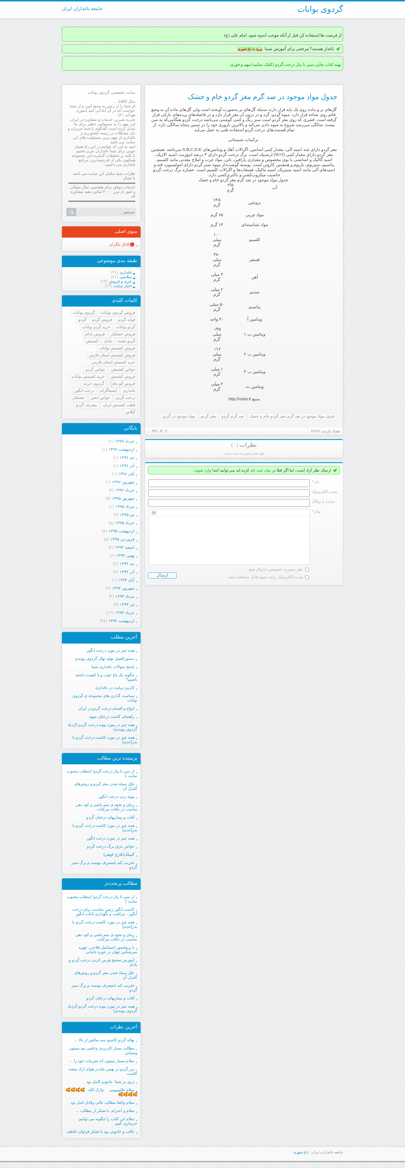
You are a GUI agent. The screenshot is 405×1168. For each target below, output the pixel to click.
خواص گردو (95, 369)
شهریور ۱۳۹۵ (123, 498)
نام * (315, 481)
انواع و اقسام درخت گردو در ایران (106, 708)
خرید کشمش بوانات (88, 376)
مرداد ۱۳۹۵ (124, 506)
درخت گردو (125, 397)
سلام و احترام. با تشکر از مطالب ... (105, 1110)
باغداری (129, 390)
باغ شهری (300, 1152)
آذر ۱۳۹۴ (127, 572)
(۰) (234, 444)
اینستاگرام (108, 390)
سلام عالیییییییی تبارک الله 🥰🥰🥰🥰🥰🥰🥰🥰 (101, 1091)
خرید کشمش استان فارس (113, 362)
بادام (108, 341)
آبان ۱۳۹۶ (126, 474)
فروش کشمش (123, 376)
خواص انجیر (100, 397)
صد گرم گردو (233, 416)
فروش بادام (95, 334)
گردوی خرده (94, 383)
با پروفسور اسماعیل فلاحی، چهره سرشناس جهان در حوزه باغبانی (108, 949)
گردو (82, 319)
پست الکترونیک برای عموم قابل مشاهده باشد (265, 577)
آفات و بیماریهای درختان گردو (110, 817)
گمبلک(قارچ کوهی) (119, 854)
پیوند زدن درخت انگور (116, 796)
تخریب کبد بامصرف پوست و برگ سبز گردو (104, 987)
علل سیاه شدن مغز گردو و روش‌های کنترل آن (105, 974)
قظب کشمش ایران (119, 405)
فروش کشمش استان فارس (112, 355)
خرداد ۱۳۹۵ (124, 523)
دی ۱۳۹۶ (127, 457)
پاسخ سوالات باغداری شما (112, 666)
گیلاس (130, 412)
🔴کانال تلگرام (122, 244)
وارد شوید (203, 470)
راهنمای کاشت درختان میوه (111, 716)
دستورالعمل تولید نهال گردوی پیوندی (104, 658)
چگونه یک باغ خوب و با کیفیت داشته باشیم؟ (106, 677)
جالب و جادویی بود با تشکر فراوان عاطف (100, 1131)
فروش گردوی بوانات (118, 312)
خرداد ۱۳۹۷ (124, 441)
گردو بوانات (125, 327)
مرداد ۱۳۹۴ (124, 596)
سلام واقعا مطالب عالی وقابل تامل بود (102, 1102)
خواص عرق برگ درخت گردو (110, 846)
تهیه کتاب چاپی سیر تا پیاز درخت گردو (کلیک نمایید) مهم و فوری (285, 64)
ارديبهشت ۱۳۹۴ (121, 620)
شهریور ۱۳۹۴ (123, 588)
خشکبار (78, 397)
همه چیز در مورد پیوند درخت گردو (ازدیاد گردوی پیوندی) (102, 726)
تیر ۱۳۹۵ (127, 514)
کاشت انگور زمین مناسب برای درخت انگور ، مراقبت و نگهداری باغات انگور (104, 911)
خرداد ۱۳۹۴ (124, 612)
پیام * (316, 511)
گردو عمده (126, 341)
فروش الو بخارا (122, 383)
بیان (267, 470)
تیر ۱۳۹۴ (127, 604)
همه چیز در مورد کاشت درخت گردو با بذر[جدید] (104, 739)
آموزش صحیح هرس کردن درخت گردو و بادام (103, 962)
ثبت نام (257, 470)
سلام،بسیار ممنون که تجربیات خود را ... (101, 1060)
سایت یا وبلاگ (323, 501)
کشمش (92, 341)
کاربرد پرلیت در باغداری (114, 687)
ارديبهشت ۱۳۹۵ (121, 531)
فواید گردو (126, 319)
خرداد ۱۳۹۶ (124, 490)
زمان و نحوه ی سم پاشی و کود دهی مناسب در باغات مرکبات (106, 806)
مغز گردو (208, 416)
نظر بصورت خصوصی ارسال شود (275, 569)
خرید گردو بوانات (96, 327)
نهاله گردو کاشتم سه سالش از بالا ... (104, 1040)
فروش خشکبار (123, 334)
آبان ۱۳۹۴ (126, 580)
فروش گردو (102, 319)
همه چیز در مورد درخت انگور (110, 650)
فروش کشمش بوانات (117, 348)
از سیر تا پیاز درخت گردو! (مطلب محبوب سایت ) (102, 898)
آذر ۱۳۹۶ (127, 465)
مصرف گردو (86, 405)
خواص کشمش (123, 369)
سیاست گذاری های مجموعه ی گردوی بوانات (104, 697)
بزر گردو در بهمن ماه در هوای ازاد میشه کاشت (103, 1071)
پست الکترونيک (324, 491)
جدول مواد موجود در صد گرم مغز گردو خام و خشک (262, 97)
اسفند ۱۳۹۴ (124, 547)
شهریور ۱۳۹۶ (123, 482)
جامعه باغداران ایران (82, 8)
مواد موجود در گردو (179, 416)
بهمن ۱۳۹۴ (125, 555)
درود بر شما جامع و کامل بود (110, 1081)
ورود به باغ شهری (250, 49)
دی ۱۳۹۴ (127, 563)
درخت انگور (84, 390)
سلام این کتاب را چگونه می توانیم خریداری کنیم (108, 1120)
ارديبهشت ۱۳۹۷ (121, 449)
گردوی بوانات (320, 9)
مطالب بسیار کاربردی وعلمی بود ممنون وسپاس (103, 1050)
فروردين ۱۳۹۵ (122, 539)
